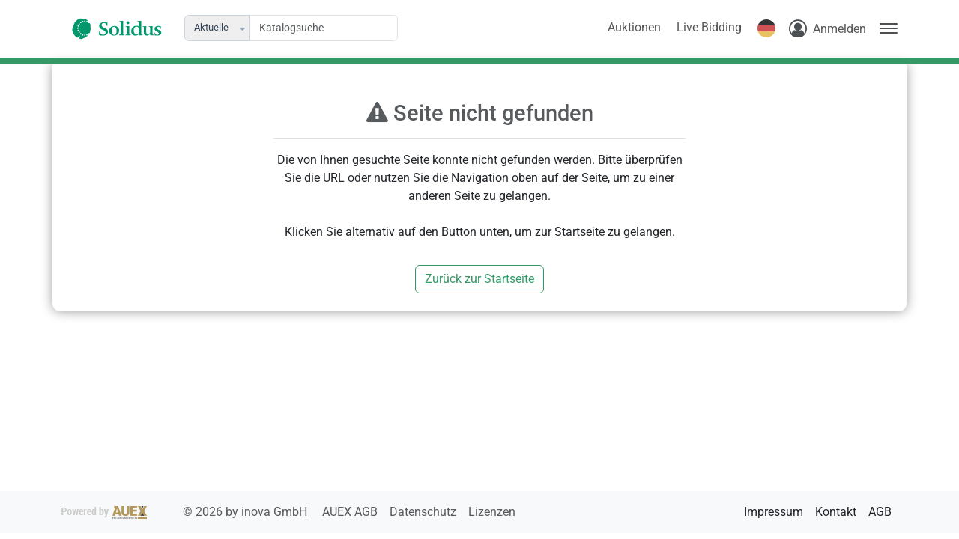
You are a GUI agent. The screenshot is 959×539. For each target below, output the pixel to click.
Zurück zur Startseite (479, 279)
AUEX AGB (351, 512)
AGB (880, 512)
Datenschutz (424, 512)
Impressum (773, 512)
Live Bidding (709, 27)
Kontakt (835, 512)
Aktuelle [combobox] (211, 27)
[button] (243, 28)
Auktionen (634, 27)
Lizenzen (491, 512)
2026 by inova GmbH (185, 512)
